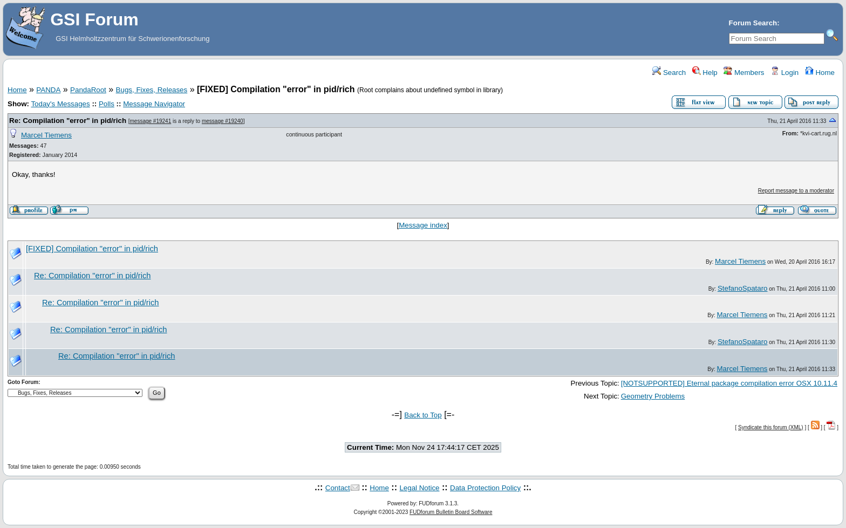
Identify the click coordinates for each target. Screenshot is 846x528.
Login (784, 72)
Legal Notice (419, 488)
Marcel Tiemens (46, 135)
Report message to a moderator (796, 191)
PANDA (48, 90)
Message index (423, 225)
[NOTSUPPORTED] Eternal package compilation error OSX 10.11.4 (729, 383)
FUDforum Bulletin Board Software (451, 512)
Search (669, 72)
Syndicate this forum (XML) (770, 427)
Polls (106, 104)
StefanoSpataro (743, 288)
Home (820, 72)
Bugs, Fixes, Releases (152, 90)
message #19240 (222, 121)
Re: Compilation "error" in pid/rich (67, 120)
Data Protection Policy (485, 488)
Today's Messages (60, 104)
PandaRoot (88, 90)
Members (744, 72)
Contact (337, 488)
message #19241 (151, 121)
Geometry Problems (653, 396)
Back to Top (422, 415)
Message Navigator (154, 104)
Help (705, 72)
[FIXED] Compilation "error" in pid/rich (92, 248)
